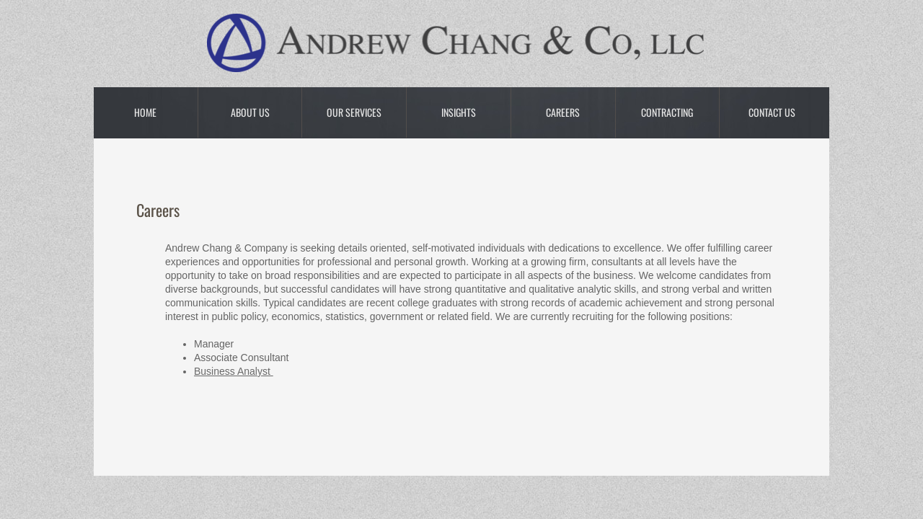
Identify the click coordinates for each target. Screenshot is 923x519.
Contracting (667, 112)
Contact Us (771, 112)
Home (145, 112)
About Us (250, 112)
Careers (563, 112)
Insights (458, 112)
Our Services (354, 112)
